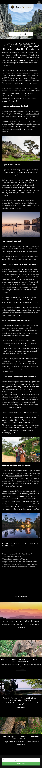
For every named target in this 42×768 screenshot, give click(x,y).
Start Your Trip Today (21, 596)
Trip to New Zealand (21, 34)
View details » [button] (21, 627)
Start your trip (21, 763)
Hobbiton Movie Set (14, 476)
